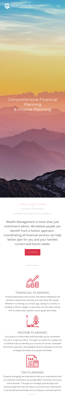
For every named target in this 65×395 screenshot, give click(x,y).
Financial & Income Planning (32, 204)
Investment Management (32, 209)
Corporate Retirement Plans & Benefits (32, 214)
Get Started (32, 252)
